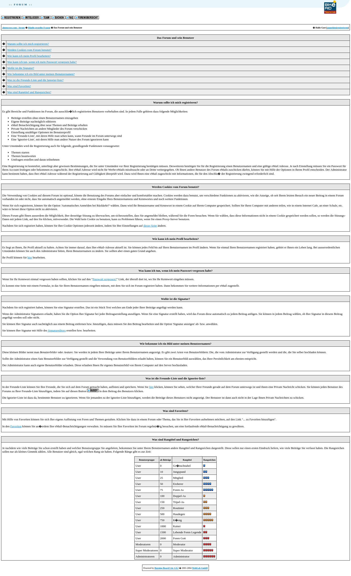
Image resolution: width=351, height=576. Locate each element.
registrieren (342, 27)
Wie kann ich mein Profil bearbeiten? (29, 56)
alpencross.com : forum (13, 27)
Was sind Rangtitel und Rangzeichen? (29, 92)
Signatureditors (57, 330)
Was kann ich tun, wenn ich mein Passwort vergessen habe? (42, 62)
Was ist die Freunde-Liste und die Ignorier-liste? (35, 80)
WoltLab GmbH (200, 568)
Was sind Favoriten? (19, 86)
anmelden (331, 27)
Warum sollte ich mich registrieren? (28, 43)
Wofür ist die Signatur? (20, 68)
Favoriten (15, 426)
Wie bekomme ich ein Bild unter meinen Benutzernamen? (41, 74)
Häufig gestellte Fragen (39, 27)
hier (30, 257)
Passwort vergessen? (105, 279)
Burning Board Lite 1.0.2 (166, 568)
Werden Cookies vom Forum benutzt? (29, 50)
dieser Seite (150, 225)
